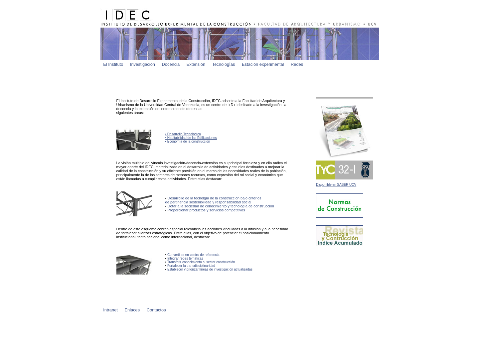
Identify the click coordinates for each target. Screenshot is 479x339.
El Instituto (113, 64)
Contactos (156, 309)
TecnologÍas (223, 64)
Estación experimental (263, 64)
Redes (297, 64)
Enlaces (132, 309)
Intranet (110, 309)
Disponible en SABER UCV (336, 184)
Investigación (142, 64)
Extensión (196, 64)
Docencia (171, 64)
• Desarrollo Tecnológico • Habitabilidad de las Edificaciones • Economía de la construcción (191, 137)
